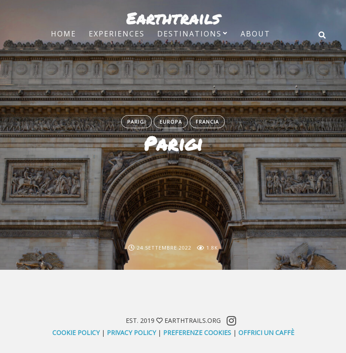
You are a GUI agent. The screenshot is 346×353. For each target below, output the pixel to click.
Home (63, 34)
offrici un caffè (266, 332)
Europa (170, 121)
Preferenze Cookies (197, 332)
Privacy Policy (131, 332)
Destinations (189, 34)
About (255, 34)
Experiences (117, 34)
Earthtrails (173, 18)
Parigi (136, 121)
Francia (207, 121)
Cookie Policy (76, 332)
